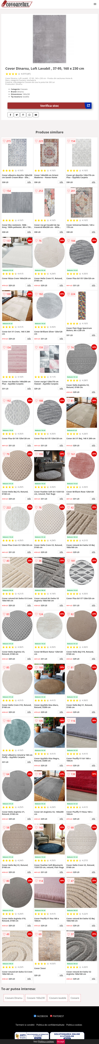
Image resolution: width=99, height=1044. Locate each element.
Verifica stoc (66, 105)
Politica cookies (74, 1024)
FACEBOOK (41, 1016)
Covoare (75, 997)
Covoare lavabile (57, 997)
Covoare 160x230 (36, 997)
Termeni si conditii (25, 1024)
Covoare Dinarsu (13, 997)
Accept (60, 1041)
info (29, 182)
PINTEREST (57, 1016)
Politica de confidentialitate (50, 1024)
